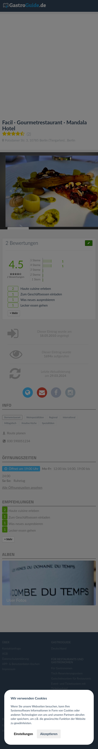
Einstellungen (23, 734)
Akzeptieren (48, 734)
